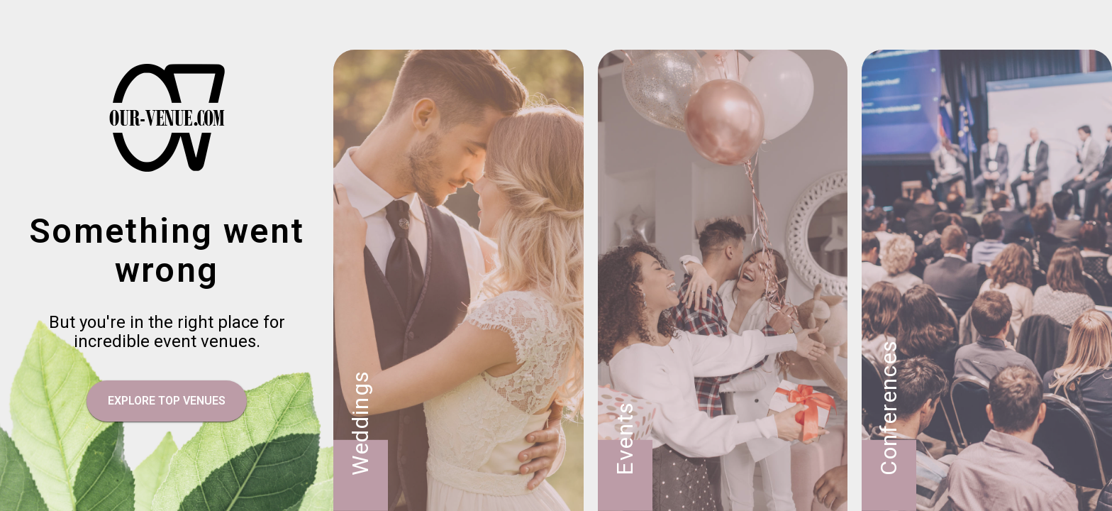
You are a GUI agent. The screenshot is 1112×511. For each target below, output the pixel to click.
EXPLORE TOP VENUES (167, 400)
